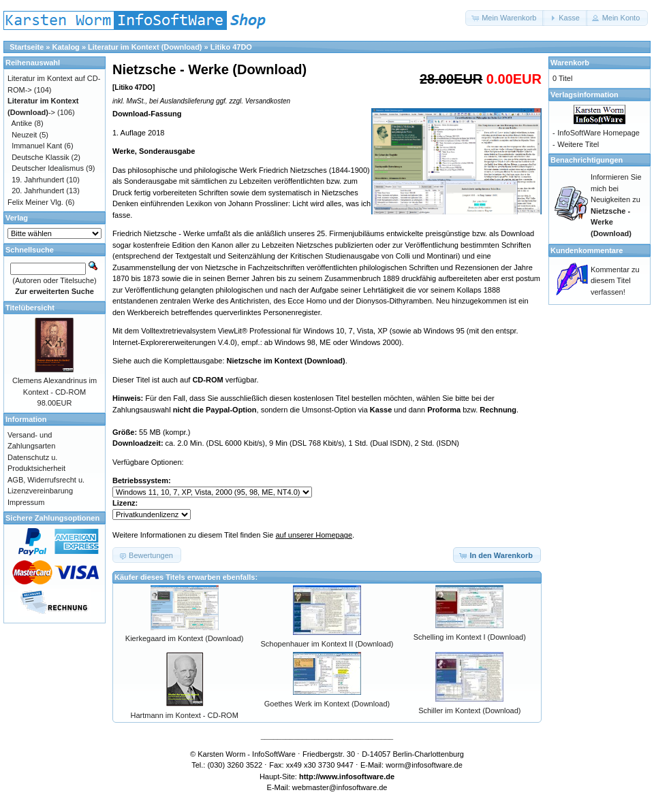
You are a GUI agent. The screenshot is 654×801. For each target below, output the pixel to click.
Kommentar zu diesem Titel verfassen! (615, 280)
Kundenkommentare (586, 250)
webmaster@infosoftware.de (340, 787)
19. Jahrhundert (38, 180)
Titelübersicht (29, 308)
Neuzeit (24, 135)
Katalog (66, 47)
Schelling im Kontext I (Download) (470, 637)
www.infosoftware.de (357, 776)
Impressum (25, 502)
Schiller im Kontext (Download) (469, 710)
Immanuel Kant (37, 146)
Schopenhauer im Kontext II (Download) (326, 644)
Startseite (27, 47)
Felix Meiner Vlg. (35, 202)
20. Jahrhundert (38, 190)
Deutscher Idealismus (48, 168)
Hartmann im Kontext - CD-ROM (184, 715)
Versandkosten (267, 101)
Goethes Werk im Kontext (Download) (327, 704)
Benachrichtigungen (586, 160)
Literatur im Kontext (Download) (145, 47)
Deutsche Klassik (40, 157)
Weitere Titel (578, 144)
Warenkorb (569, 63)
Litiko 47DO (231, 47)
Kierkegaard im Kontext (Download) (184, 638)
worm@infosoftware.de (424, 765)
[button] (504, 18)
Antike (22, 123)
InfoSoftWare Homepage (598, 133)
